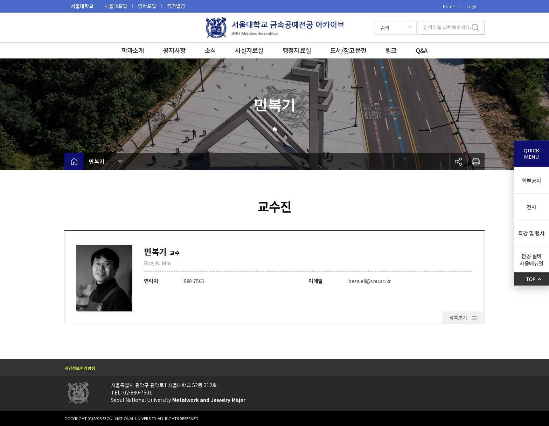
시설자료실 (249, 50)
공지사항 (174, 50)
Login (472, 6)
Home (449, 6)
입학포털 (147, 5)
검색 (384, 27)
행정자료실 (297, 50)
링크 (391, 50)
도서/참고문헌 (348, 50)
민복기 (97, 161)
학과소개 (132, 50)
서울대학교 (82, 5)
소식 (210, 50)
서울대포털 (115, 5)
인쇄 (476, 161)
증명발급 (176, 5)
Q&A (422, 50)
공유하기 (458, 161)
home (74, 161)
